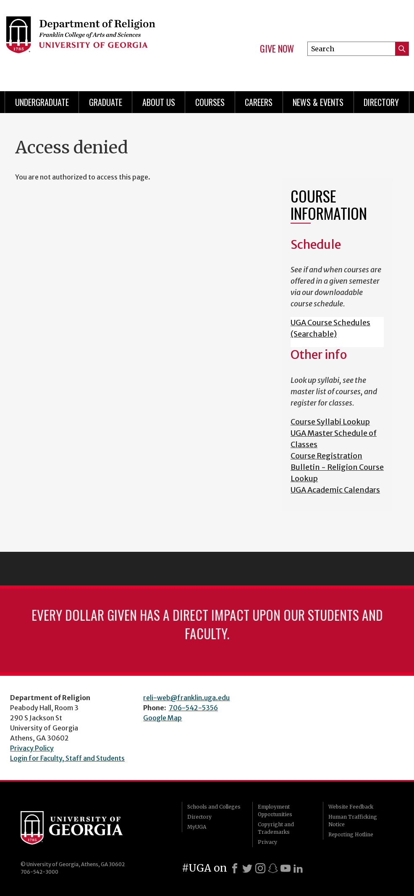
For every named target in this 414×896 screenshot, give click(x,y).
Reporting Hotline (350, 834)
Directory (381, 102)
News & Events (318, 102)
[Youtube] (285, 868)
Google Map (162, 718)
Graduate (105, 102)
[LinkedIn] (298, 868)
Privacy (267, 842)
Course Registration (326, 456)
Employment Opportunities (275, 810)
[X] (247, 868)
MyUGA (196, 827)
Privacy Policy (32, 748)
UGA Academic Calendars (335, 490)
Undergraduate (42, 102)
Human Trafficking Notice (352, 820)
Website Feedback (350, 807)
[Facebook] (235, 868)
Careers (259, 102)
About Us (158, 102)
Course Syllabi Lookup (330, 422)
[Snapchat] (273, 868)
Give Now (277, 49)
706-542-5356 (193, 708)
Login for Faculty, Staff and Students (67, 758)
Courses (210, 102)
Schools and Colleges (214, 807)
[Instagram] (260, 868)
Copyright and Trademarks (276, 828)
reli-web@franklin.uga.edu (186, 697)
